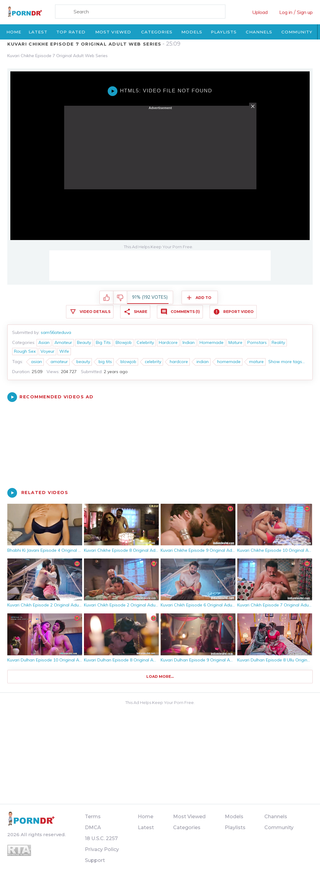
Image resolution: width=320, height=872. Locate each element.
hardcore (179, 361)
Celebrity (145, 342)
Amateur (63, 342)
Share (140, 311)
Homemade (212, 342)
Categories (156, 31)
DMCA (93, 827)
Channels (259, 31)
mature (256, 361)
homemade (229, 361)
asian (36, 361)
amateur (59, 361)
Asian (44, 342)
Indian (189, 342)
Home (13, 31)
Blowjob (124, 342)
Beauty (84, 342)
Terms (93, 816)
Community (296, 31)
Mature (235, 342)
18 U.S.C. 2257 (101, 838)
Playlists (224, 31)
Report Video (238, 311)
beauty (83, 361)
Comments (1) (185, 311)
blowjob (128, 361)
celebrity (153, 361)
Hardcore (168, 342)
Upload (260, 12)
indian (203, 361)
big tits (105, 361)
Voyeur (47, 351)
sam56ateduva (56, 332)
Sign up (305, 12)
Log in (285, 12)
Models (191, 31)
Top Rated (70, 31)
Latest (38, 31)
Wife (64, 351)
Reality (278, 342)
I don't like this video (120, 297)
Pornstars (257, 342)
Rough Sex (25, 351)
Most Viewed (113, 31)
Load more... (160, 676)
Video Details (95, 311)
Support (95, 860)
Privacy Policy (102, 849)
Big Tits (103, 342)
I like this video (106, 297)
